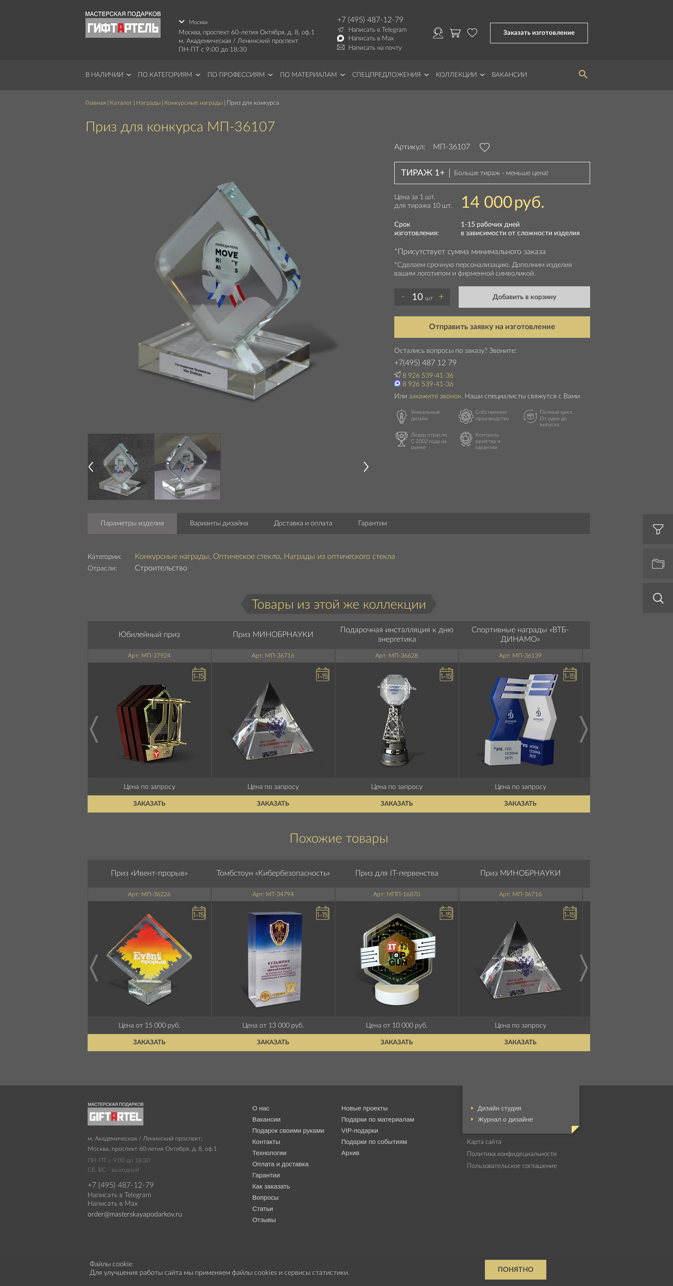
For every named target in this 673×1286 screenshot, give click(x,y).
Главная (95, 101)
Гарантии (372, 520)
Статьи (262, 1206)
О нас (260, 1106)
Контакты (266, 1139)
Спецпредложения (386, 73)
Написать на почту (375, 48)
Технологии (269, 1150)
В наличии (104, 73)
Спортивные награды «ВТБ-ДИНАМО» (520, 632)
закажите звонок (435, 393)
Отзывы (264, 1217)
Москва (199, 20)
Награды (148, 101)
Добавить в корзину (524, 294)
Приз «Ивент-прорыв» (149, 871)
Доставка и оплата (303, 520)
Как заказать (271, 1184)
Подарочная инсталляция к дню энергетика (397, 632)
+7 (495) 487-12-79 (370, 20)
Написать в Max (371, 38)
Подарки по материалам (377, 1117)
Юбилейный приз (149, 632)
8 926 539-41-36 (428, 373)
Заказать (149, 801)
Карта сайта (484, 1140)
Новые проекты (364, 1106)
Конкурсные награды (193, 101)
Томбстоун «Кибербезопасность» (273, 871)
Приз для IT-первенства (397, 871)
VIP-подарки (359, 1128)
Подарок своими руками (288, 1128)
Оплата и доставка (280, 1161)
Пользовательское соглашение (512, 1164)
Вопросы (265, 1195)
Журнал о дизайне (505, 1117)
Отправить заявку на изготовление (492, 324)
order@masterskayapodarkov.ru (135, 1211)
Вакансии (509, 73)
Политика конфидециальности (512, 1152)
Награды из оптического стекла (339, 554)
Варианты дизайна (219, 520)
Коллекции (456, 73)
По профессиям (236, 73)
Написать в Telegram (377, 30)
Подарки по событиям (374, 1139)
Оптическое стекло (246, 554)
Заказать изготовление (539, 31)
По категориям (165, 73)
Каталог (121, 101)
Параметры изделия (132, 520)
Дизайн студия (499, 1106)
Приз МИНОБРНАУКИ (273, 632)
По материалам (308, 73)
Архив (350, 1150)
